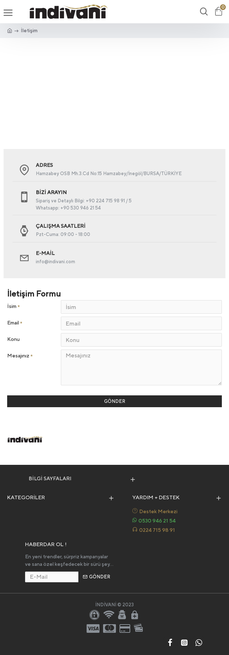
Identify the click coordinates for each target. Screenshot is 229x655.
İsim (11, 306)
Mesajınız (18, 355)
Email (13, 323)
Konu (13, 339)
